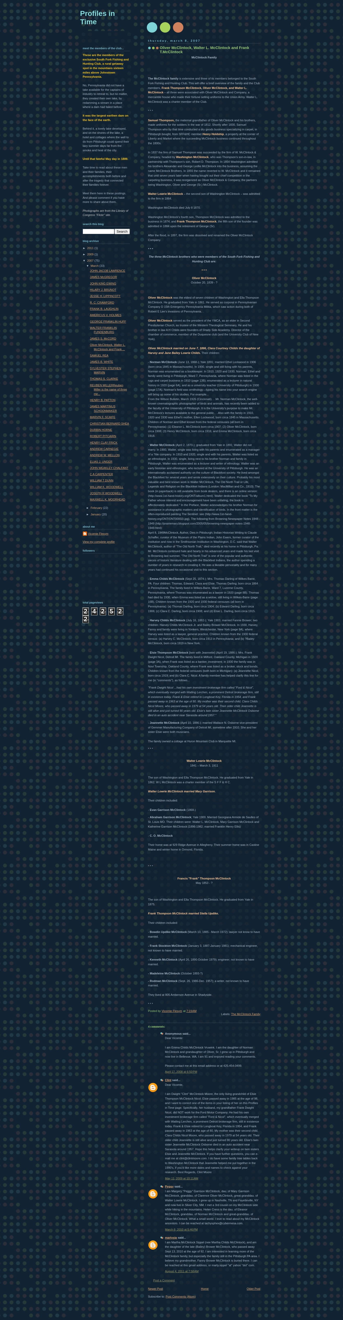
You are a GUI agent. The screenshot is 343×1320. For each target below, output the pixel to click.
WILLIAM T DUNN (101, 480)
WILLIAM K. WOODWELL (106, 487)
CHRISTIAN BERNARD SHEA (109, 423)
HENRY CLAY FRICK (103, 442)
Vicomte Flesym (98, 533)
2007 (91, 260)
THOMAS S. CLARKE (104, 378)
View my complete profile (99, 541)
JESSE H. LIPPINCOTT (105, 296)
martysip (171, 1237)
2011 (91, 248)
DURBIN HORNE (101, 429)
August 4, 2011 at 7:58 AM (182, 1271)
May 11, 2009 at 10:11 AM (181, 1178)
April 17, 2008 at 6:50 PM (181, 1071)
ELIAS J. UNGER (101, 461)
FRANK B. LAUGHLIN (104, 308)
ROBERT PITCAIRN (103, 436)
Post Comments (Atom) (181, 1296)
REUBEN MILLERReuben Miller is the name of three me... (108, 389)
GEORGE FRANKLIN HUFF (108, 321)
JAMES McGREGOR (103, 277)
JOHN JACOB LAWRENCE (107, 270)
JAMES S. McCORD (103, 338)
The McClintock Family (245, 1014)
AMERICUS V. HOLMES (105, 315)
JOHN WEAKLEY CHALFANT (109, 467)
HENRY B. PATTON (102, 400)
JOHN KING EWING (103, 283)
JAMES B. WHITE (101, 361)
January (96, 514)
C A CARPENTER (101, 474)
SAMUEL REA (99, 355)
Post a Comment (164, 1280)
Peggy (169, 1186)
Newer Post (155, 1288)
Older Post (253, 1288)
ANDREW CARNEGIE (104, 448)
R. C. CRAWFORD (102, 302)
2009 (91, 254)
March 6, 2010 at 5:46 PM (181, 1229)
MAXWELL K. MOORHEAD (107, 499)
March (95, 265)
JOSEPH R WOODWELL (106, 493)
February (97, 507)
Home (204, 1288)
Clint (168, 1080)
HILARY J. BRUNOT (103, 289)
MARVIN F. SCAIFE (102, 417)
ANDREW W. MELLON (105, 455)
